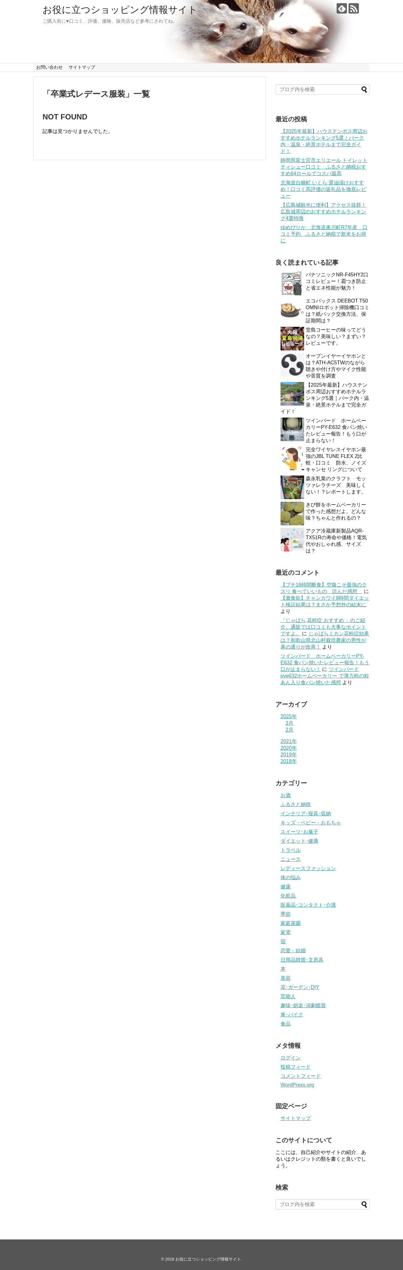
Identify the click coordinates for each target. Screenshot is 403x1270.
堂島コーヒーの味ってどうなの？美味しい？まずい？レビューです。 (336, 336)
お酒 (286, 795)
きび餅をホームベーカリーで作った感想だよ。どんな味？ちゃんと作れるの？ (336, 511)
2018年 (289, 761)
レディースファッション (308, 868)
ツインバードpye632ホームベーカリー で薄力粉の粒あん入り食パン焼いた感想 (325, 676)
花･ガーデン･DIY (300, 987)
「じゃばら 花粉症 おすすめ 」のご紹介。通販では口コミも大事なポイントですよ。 (323, 627)
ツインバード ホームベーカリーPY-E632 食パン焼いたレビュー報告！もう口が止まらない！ (325, 662)
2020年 (289, 748)
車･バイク (292, 1014)
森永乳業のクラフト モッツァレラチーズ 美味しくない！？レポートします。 (336, 485)
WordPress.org (297, 1085)
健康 (286, 886)
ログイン (291, 1057)
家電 (286, 932)
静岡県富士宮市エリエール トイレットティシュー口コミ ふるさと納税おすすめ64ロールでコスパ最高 (324, 167)
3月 (289, 723)
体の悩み (291, 877)
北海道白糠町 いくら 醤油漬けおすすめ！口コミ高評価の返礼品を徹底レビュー (323, 189)
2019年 (289, 754)
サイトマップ (82, 67)
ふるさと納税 (296, 804)
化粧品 (288, 895)
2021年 (289, 741)
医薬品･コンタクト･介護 (308, 905)
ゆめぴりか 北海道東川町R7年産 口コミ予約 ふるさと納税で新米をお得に (324, 234)
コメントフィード (301, 1076)
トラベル (291, 850)
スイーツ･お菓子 (299, 831)
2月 (289, 729)
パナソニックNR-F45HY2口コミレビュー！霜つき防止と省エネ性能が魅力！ (337, 281)
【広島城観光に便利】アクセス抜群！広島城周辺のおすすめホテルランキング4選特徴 (323, 211)
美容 (286, 978)
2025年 (289, 716)
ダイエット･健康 (299, 841)
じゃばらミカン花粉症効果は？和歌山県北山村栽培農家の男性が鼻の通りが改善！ (325, 640)
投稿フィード (296, 1067)
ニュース (291, 859)
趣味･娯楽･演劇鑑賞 (303, 1005)
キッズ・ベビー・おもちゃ (311, 822)
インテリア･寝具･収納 (306, 813)
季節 (286, 914)
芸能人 (288, 996)
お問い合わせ (49, 67)
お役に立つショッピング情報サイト (120, 9)
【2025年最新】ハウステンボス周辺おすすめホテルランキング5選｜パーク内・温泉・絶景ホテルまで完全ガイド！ (325, 398)
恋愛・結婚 (293, 950)
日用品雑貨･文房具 (302, 959)
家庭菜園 (291, 923)
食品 (286, 1023)
